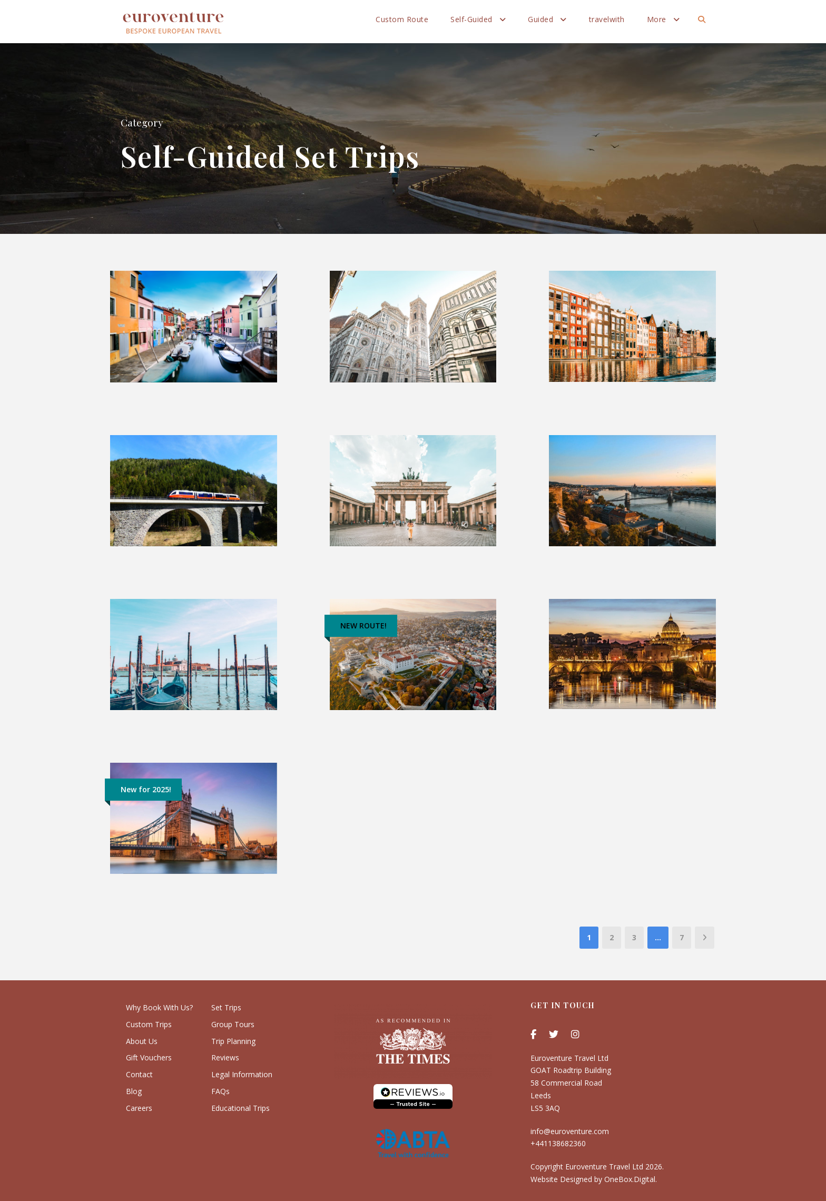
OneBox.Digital (629, 1179)
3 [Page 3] (634, 937)
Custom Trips (149, 1024)
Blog (134, 1091)
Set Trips (226, 1007)
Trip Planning (233, 1041)
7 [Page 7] (682, 937)
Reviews (225, 1057)
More (656, 19)
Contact (139, 1074)
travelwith (607, 19)
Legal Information (241, 1074)
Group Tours (232, 1024)
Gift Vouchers (149, 1057)
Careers (139, 1108)
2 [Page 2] (611, 937)
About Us (142, 1041)
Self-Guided (471, 19)
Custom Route (402, 19)
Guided (540, 19)
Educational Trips (240, 1108)
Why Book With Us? (159, 1007)
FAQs (220, 1091)
